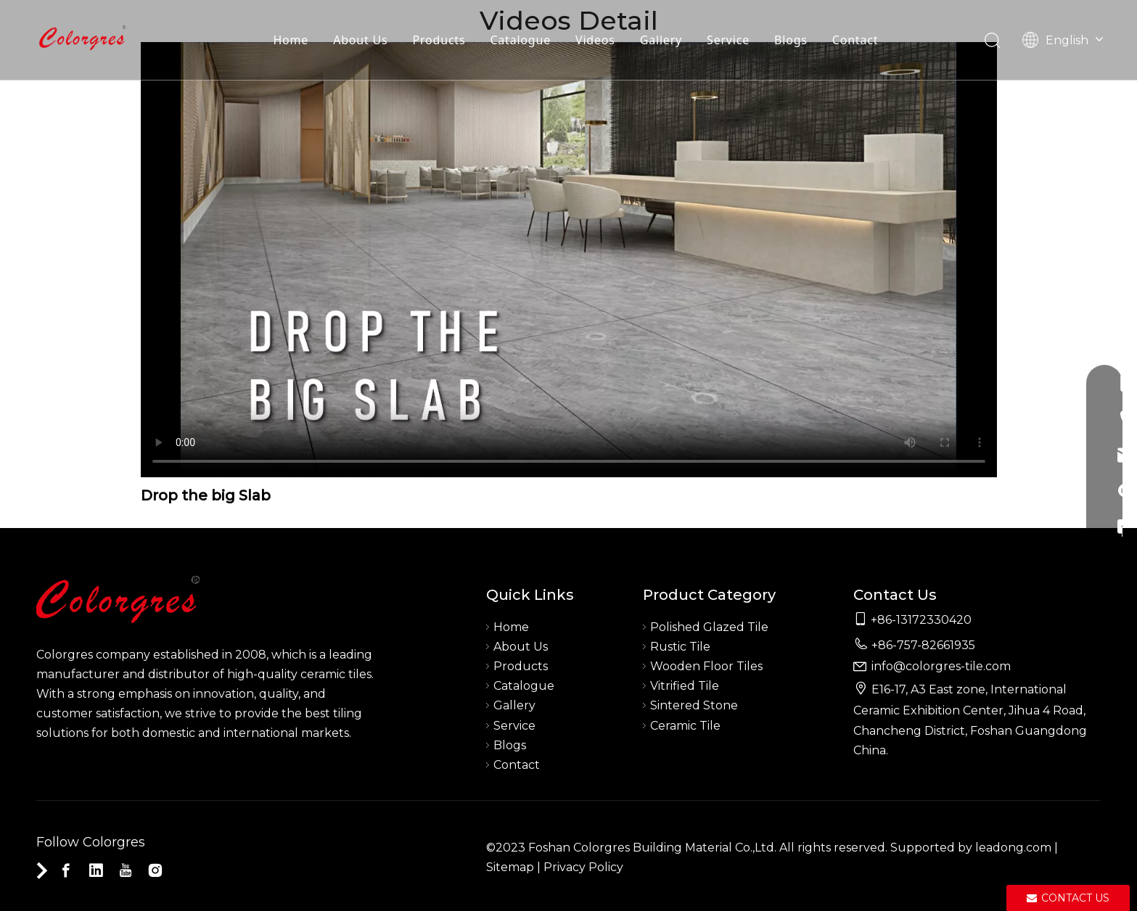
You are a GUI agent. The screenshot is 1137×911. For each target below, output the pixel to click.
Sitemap (510, 867)
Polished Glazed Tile (709, 627)
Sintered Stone (694, 705)
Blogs (791, 40)
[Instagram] (155, 870)
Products (439, 40)
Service (728, 40)
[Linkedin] (95, 870)
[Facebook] (66, 870)
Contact (855, 40)
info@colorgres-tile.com (941, 666)
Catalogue (520, 40)
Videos (595, 40)
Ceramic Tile (685, 726)
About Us (360, 40)
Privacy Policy (583, 867)
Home (290, 40)
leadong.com (1013, 847)
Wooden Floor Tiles (706, 666)
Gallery (661, 40)
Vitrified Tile (684, 686)
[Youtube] (125, 870)
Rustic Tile (680, 647)
